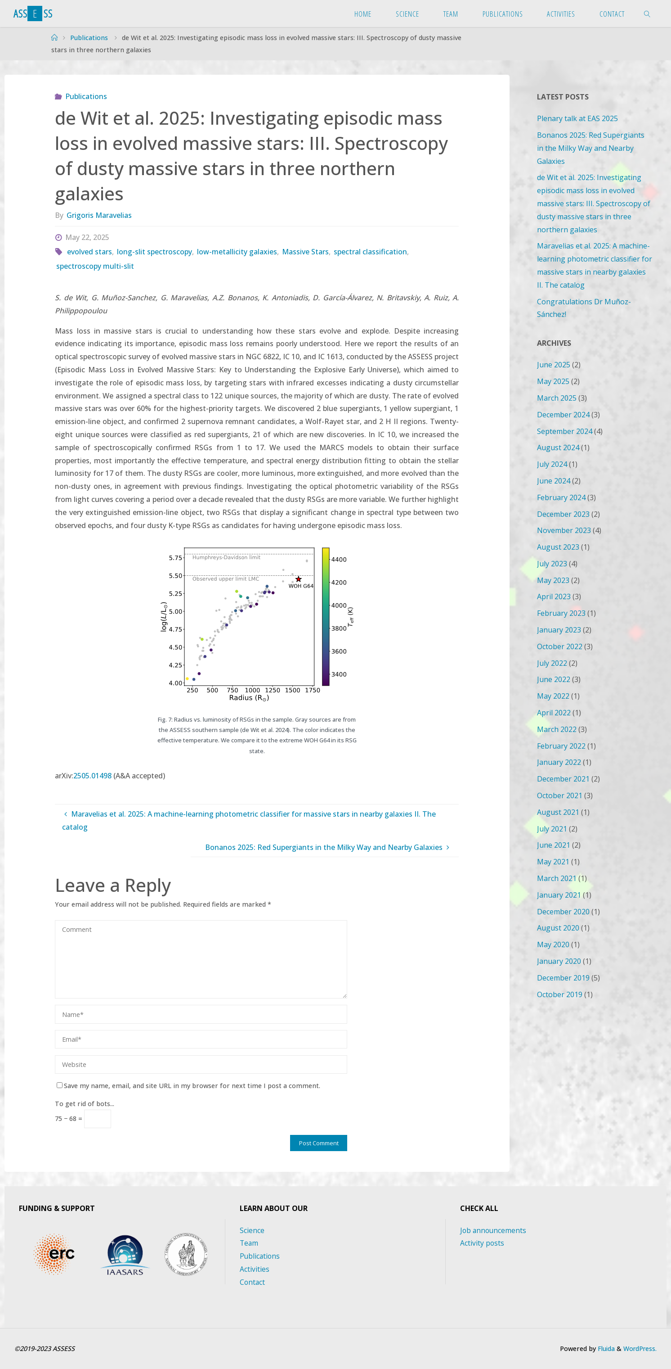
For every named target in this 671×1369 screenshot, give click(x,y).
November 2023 (564, 530)
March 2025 (557, 398)
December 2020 (563, 912)
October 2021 (559, 795)
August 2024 (558, 447)
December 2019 (563, 978)
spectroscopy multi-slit (95, 266)
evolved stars (89, 252)
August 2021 (558, 812)
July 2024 (552, 464)
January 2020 (559, 961)
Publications (89, 37)
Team (249, 1243)
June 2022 (553, 679)
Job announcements (494, 1230)
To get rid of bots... (84, 1103)
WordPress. (639, 1348)
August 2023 (558, 547)
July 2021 (552, 829)
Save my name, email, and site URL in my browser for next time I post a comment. (188, 1085)
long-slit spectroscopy (154, 252)
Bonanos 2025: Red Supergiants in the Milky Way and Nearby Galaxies (590, 148)
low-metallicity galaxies (237, 252)
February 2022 (561, 746)
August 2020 (558, 928)
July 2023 (552, 564)
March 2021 (557, 878)
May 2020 (553, 944)
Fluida (603, 1348)
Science (252, 1230)
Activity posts (482, 1243)
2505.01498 (92, 776)
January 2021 (559, 895)
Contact (253, 1282)
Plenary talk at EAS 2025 (577, 118)
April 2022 (554, 713)
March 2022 (557, 729)
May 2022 (553, 696)
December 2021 (563, 779)
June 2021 (553, 845)
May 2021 (553, 862)
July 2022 (552, 663)
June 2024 (553, 481)
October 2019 (559, 994)
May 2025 (553, 381)
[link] (647, 13)
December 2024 (563, 415)
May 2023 (553, 580)
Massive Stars (305, 252)
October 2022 (559, 646)
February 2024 (561, 497)
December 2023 (563, 514)
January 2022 (559, 762)
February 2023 (561, 613)
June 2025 (553, 365)
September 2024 (564, 431)
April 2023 (554, 596)
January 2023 (559, 630)
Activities (254, 1269)
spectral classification (370, 252)
